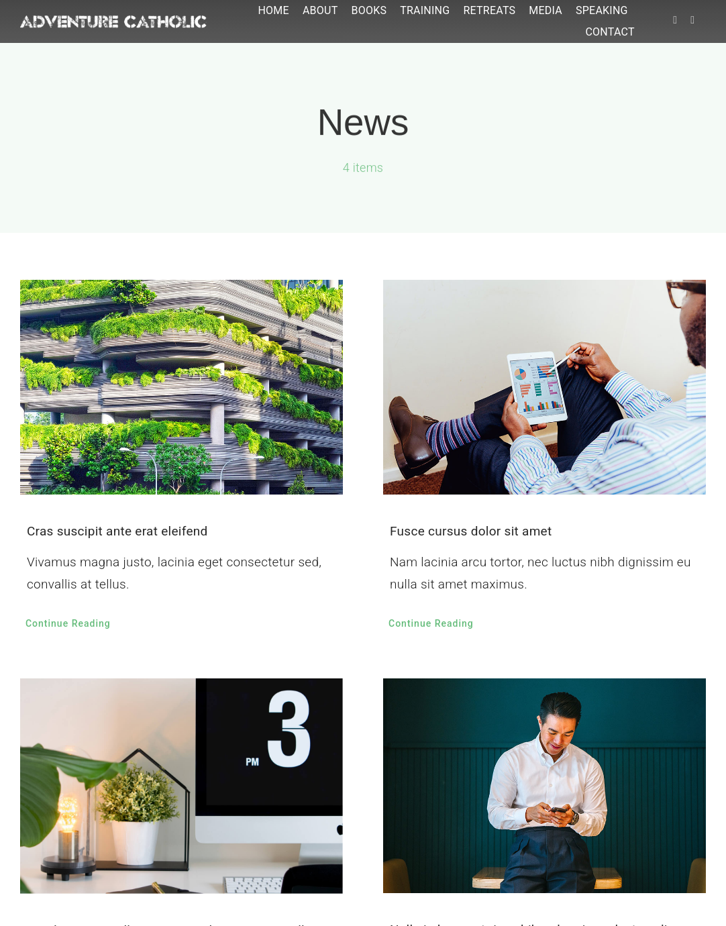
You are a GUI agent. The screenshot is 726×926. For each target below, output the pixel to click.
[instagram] (692, 20)
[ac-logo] (113, 22)
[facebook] (675, 20)
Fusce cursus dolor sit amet (471, 531)
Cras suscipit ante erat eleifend (117, 531)
